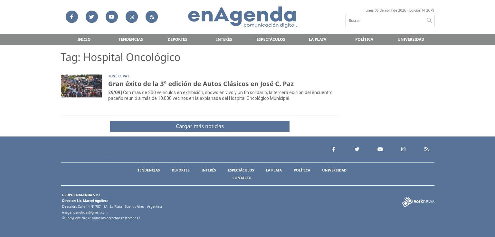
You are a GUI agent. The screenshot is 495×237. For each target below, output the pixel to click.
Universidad (411, 39)
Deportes (177, 39)
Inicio (84, 39)
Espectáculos (271, 39)
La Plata (317, 39)
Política (364, 39)
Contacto (242, 177)
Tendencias (131, 39)
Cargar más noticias (200, 126)
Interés (224, 39)
